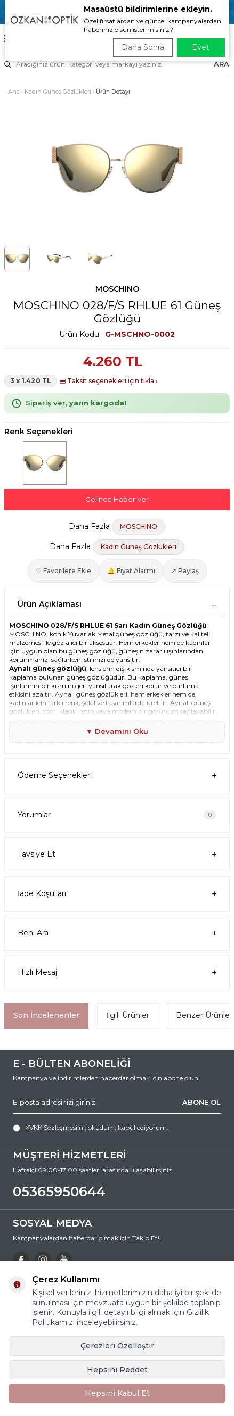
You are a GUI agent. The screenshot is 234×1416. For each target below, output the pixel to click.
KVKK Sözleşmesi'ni (55, 1127)
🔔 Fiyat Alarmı (131, 571)
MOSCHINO (117, 289)
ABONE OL (201, 1102)
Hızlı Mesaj (117, 972)
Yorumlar (117, 814)
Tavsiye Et (117, 854)
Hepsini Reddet (117, 1369)
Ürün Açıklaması (117, 604)
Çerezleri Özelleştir (117, 1346)
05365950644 (59, 1191)
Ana (14, 91)
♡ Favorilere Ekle (63, 571)
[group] (117, 168)
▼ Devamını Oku (117, 731)
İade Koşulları (117, 894)
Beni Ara (117, 933)
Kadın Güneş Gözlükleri (58, 91)
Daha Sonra (143, 47)
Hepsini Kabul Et (117, 1393)
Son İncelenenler (46, 1015)
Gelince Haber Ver (117, 499)
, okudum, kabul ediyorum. (90, 1127)
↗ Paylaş (185, 571)
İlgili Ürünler (127, 1015)
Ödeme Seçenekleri (117, 776)
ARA (221, 64)
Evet (200, 47)
